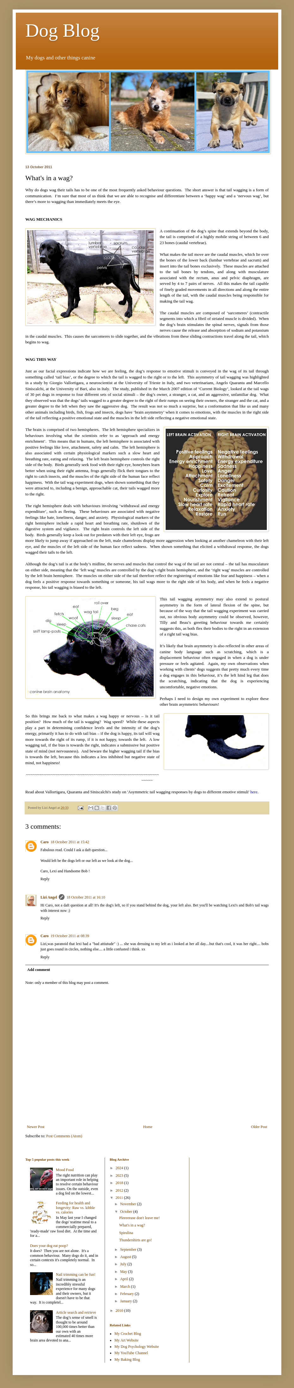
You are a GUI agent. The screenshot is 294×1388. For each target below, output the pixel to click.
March (125, 1286)
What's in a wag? (132, 1225)
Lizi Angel (48, 897)
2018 (120, 1183)
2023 (120, 1175)
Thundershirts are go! (135, 1240)
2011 (120, 1197)
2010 (120, 1310)
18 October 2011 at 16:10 (85, 897)
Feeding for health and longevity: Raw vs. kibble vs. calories (75, 1207)
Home (147, 1127)
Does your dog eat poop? (49, 1246)
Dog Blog (62, 30)
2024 (120, 1168)
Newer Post (36, 1127)
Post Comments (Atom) (64, 1136)
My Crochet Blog (127, 1333)
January (126, 1301)
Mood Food (65, 1170)
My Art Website (126, 1340)
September (128, 1249)
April (124, 1279)
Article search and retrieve (76, 1312)
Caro (44, 842)
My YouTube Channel (131, 1353)
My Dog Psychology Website (136, 1346)
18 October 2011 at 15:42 (70, 842)
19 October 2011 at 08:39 (70, 936)
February (127, 1294)
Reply (45, 879)
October (126, 1211)
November (128, 1204)
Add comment (38, 969)
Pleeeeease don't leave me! (139, 1218)
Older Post (259, 1127)
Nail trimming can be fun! (75, 1274)
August (126, 1257)
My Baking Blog (127, 1359)
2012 (120, 1190)
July (123, 1264)
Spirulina (126, 1233)
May (124, 1271)
